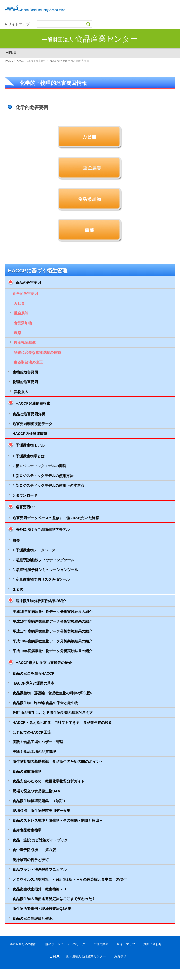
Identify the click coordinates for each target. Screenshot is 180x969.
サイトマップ (19, 24)
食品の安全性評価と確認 (32, 918)
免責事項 (120, 956)
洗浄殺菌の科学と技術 (31, 860)
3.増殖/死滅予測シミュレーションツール (45, 570)
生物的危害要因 (25, 372)
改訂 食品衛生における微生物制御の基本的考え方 (53, 713)
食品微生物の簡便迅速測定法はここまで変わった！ (54, 899)
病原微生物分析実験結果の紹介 (41, 601)
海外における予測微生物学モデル (43, 529)
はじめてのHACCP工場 (32, 732)
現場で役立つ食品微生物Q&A (36, 791)
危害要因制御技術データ (32, 424)
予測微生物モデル (30, 445)
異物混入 (21, 392)
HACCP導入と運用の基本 (33, 683)
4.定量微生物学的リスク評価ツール (41, 579)
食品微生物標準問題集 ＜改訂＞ (40, 801)
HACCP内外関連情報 (30, 434)
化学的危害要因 (25, 293)
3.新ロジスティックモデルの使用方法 (43, 476)
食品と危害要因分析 (29, 414)
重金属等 (21, 313)
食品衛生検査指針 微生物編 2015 (40, 889)
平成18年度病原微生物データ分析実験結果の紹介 (52, 641)
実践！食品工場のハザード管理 (38, 742)
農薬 (17, 333)
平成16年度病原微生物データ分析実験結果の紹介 (52, 621)
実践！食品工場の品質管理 (34, 752)
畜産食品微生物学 (27, 830)
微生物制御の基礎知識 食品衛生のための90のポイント (58, 761)
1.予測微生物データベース (34, 550)
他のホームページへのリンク (65, 944)
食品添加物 (23, 323)
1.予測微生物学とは (29, 456)
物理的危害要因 (25, 382)
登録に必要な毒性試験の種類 (37, 352)
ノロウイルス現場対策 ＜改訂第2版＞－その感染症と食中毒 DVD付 (70, 879)
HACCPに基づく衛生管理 (37, 270)
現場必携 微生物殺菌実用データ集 (41, 811)
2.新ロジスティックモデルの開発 (39, 466)
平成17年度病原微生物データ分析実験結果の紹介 (52, 631)
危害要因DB (25, 507)
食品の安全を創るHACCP (33, 673)
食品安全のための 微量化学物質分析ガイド (49, 781)
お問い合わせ (152, 944)
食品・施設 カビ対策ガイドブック (40, 840)
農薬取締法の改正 (28, 362)
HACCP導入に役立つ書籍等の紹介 (44, 662)
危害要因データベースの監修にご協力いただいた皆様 (56, 518)
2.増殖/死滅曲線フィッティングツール (43, 560)
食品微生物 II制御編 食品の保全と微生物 (45, 703)
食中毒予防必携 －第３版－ (36, 850)
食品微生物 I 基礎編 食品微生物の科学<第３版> (52, 693)
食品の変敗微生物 (27, 771)
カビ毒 (19, 303)
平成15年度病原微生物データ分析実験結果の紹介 (52, 612)
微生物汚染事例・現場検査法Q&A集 (42, 908)
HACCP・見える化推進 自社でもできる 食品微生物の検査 (62, 722)
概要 (16, 540)
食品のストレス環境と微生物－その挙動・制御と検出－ (58, 820)
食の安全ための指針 (23, 944)
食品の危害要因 (28, 283)
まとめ (18, 589)
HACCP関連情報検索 (33, 403)
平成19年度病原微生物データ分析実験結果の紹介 (52, 651)
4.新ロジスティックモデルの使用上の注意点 (48, 485)
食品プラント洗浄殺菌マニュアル (40, 869)
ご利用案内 (101, 944)
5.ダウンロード (25, 495)
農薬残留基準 (25, 343)
